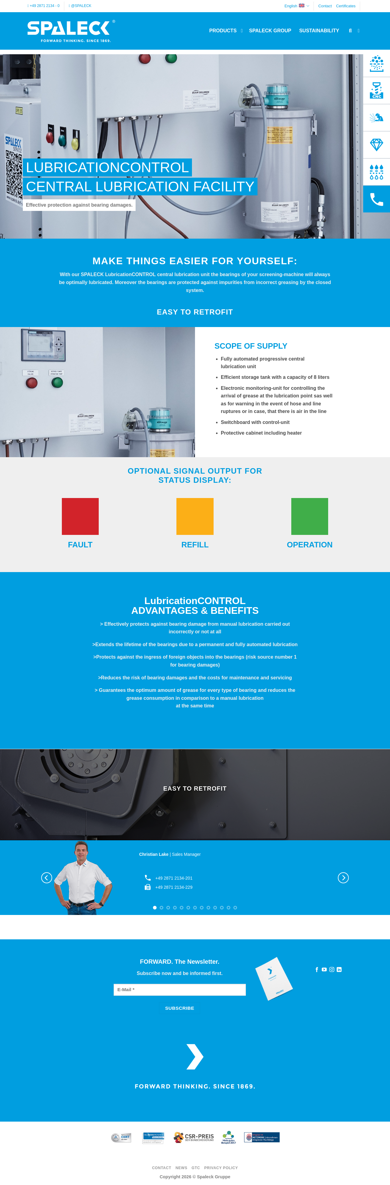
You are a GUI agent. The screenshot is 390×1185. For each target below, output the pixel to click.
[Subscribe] (179, 1008)
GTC (196, 1168)
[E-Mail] (180, 990)
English (297, 6)
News (181, 1168)
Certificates (346, 6)
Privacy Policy (221, 1168)
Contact (325, 6)
